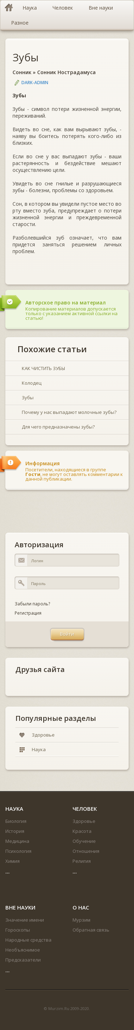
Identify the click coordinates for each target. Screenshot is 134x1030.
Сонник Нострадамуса (66, 72)
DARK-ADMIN (34, 83)
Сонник (22, 72)
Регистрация (28, 613)
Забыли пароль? (32, 604)
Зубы (26, 57)
